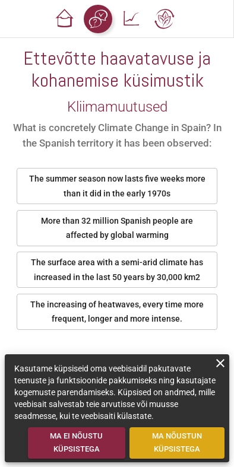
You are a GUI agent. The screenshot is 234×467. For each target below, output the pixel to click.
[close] (220, 363)
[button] (64, 19)
